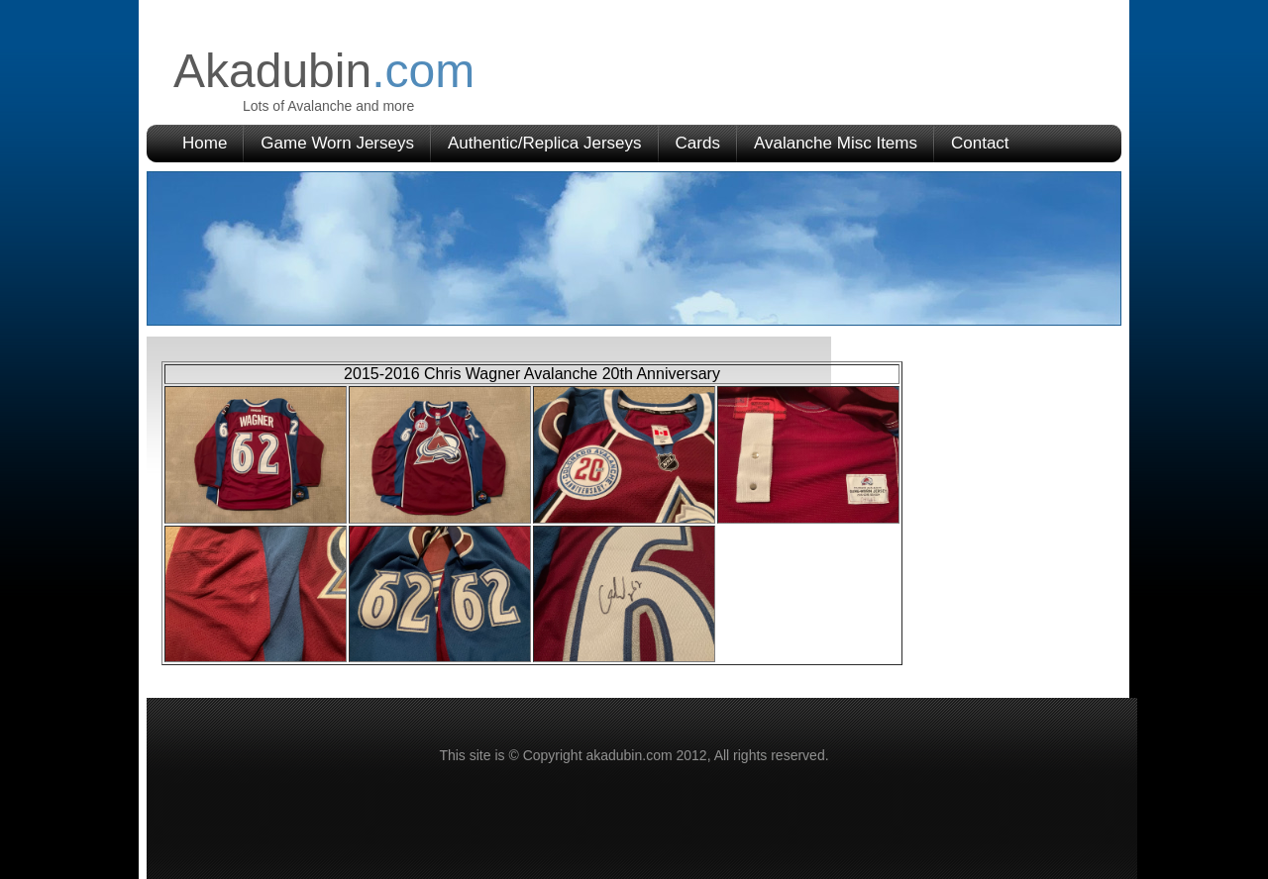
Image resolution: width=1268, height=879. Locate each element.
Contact (980, 143)
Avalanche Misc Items (835, 143)
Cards (698, 143)
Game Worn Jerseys (337, 143)
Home (204, 143)
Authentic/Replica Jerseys (545, 143)
